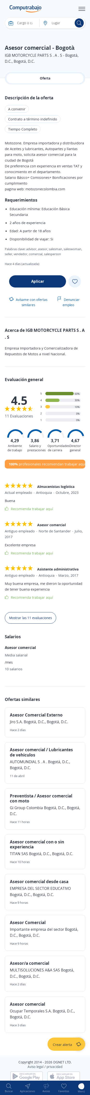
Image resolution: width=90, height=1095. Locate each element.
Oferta (45, 78)
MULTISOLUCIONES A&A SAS (35, 970)
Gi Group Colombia (26, 807)
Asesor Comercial (28, 922)
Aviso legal (35, 1066)
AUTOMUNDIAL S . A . (29, 761)
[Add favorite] (74, 281)
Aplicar (37, 281)
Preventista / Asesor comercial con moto (41, 798)
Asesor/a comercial (29, 963)
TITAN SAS (19, 853)
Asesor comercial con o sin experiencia (37, 844)
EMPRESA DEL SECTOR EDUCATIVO (40, 888)
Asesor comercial (27, 1004)
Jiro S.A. (16, 721)
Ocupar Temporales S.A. (31, 1011)
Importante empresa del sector (37, 929)
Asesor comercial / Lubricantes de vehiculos (41, 752)
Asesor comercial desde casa (39, 881)
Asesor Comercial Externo (36, 715)
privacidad (54, 1066)
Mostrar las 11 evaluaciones (30, 617)
